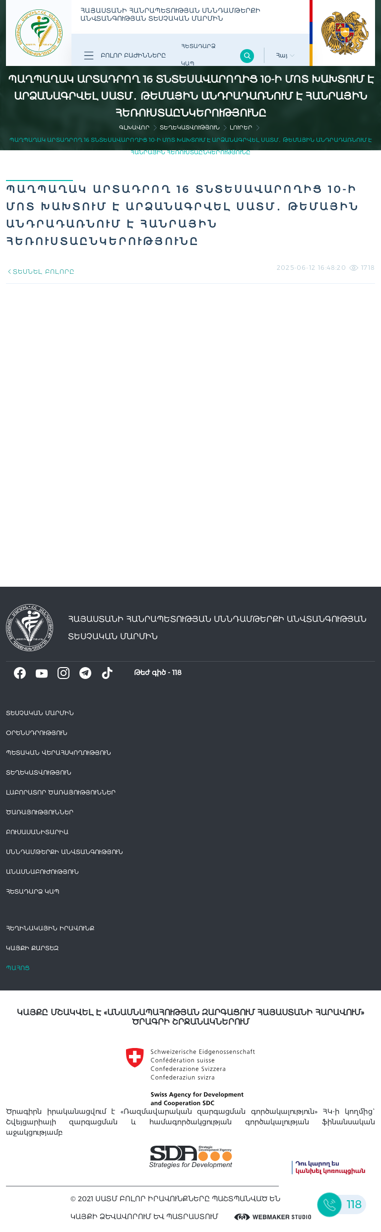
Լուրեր (241, 127)
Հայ (285, 55)
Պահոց (18, 968)
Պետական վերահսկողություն (58, 752)
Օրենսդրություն (36, 733)
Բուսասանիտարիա (37, 832)
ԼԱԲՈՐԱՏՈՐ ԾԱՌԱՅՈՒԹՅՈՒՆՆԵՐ (61, 792)
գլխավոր (134, 127)
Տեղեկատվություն (190, 127)
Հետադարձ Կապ (198, 55)
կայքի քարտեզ (32, 948)
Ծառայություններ (39, 812)
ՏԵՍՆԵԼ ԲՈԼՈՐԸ (40, 271)
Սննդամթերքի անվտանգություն (64, 852)
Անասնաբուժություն (42, 871)
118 (177, 672)
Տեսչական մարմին (40, 713)
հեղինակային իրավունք (50, 928)
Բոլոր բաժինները (125, 56)
